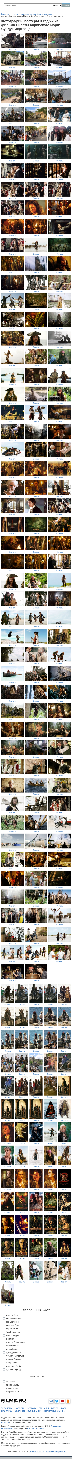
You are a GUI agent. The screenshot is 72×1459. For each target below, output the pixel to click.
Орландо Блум (12, 1325)
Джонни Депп (12, 1315)
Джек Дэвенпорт (13, 1352)
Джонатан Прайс (13, 1366)
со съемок (10, 1381)
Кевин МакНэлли (13, 1318)
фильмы (31, 1408)
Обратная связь (36, 1452)
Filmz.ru (5, 1422)
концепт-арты (12, 1388)
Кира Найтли (12, 1329)
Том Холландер (13, 1332)
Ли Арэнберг (12, 1363)
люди (63, 1408)
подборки (6, 1411)
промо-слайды (12, 1385)
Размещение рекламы (56, 1452)
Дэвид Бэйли (12, 1349)
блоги (54, 1408)
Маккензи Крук (12, 1346)
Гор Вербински (12, 1322)
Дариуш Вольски (13, 1359)
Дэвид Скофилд (13, 1369)
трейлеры (6, 1408)
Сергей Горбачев (35, 1428)
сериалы (44, 1408)
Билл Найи (11, 1339)
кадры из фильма (14, 1392)
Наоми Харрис (12, 1335)
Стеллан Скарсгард (15, 1356)
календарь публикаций (28, 1411)
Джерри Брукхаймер (15, 1342)
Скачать (12, 49)
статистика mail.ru (54, 1411)
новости (19, 1408)
